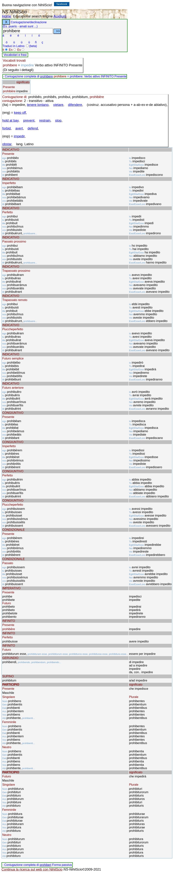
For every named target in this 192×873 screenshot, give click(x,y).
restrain (44, 120)
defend (33, 128)
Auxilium (59, 16)
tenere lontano (38, 105)
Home (6, 16)
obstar (6, 144)
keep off (20, 113)
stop (58, 120)
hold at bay (10, 120)
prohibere (46, 76)
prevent (28, 120)
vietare (58, 105)
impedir (19, 136)
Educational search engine (33, 16)
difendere (75, 105)
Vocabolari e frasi (15, 54)
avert (19, 128)
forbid (6, 128)
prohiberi (45, 864)
